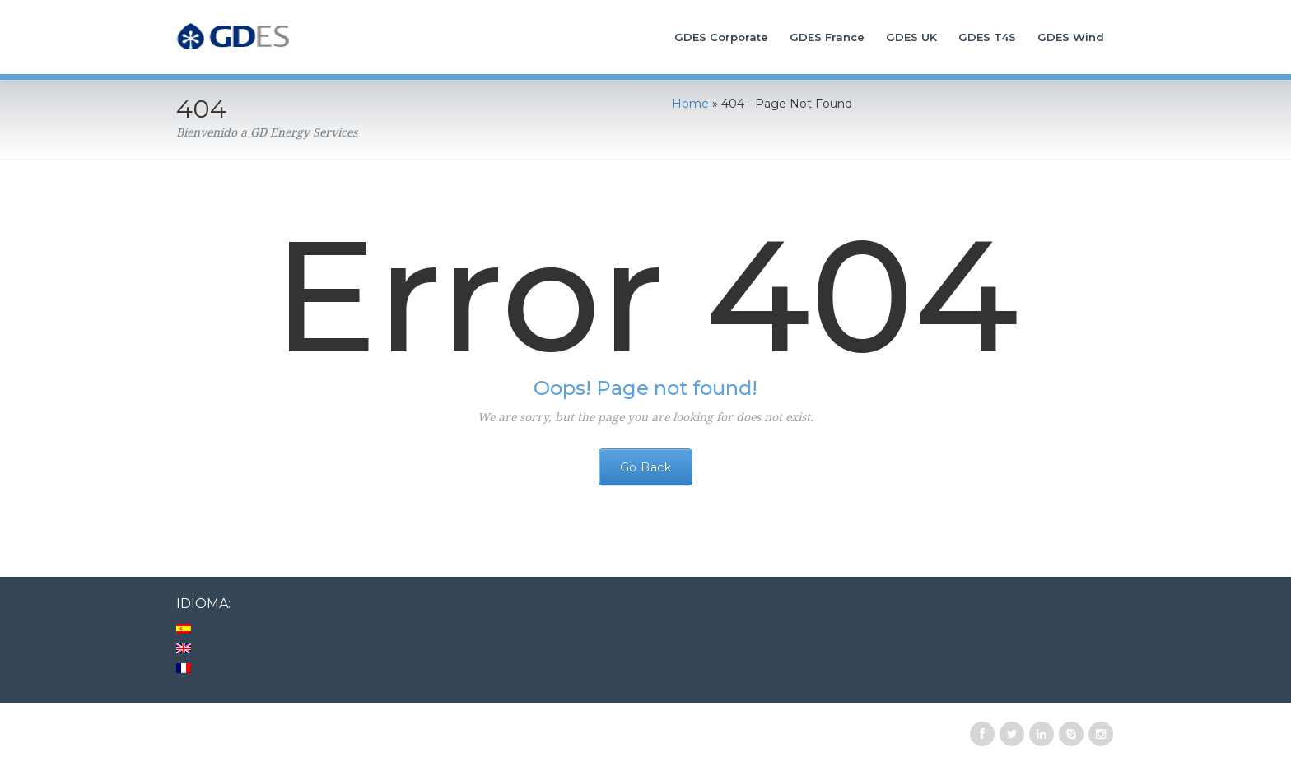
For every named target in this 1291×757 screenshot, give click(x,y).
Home (690, 103)
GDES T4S (987, 37)
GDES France (827, 37)
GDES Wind (1070, 37)
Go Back (646, 467)
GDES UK (911, 37)
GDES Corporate (721, 37)
